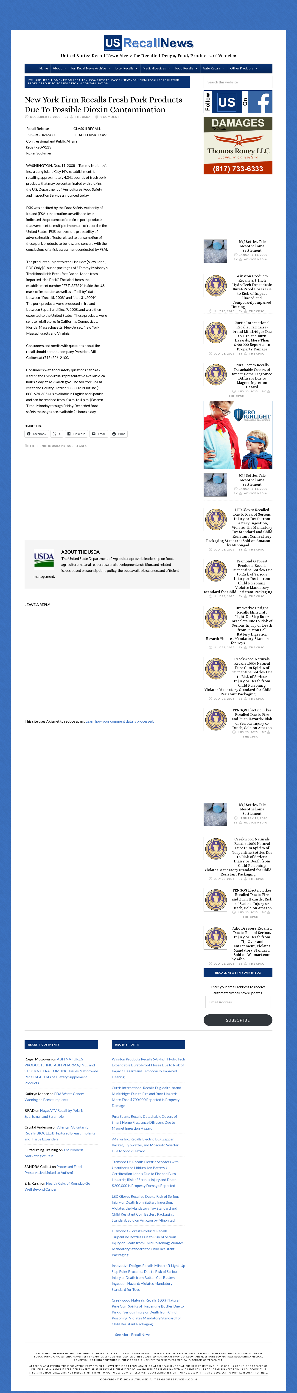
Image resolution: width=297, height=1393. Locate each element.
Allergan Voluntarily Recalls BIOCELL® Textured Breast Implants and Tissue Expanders (60, 1133)
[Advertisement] (148, 15)
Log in (191, 1379)
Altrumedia (141, 1379)
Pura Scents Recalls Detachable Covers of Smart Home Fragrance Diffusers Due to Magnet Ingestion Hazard (252, 376)
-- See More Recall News (131, 1334)
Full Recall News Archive (88, 68)
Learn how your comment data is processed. (120, 721)
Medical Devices (154, 68)
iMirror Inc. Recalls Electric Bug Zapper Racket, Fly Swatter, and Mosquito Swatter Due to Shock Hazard (145, 1145)
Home (43, 68)
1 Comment (110, 116)
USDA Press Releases (69, 446)
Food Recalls (184, 68)
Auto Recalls (212, 68)
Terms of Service (169, 1379)
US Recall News (148, 43)
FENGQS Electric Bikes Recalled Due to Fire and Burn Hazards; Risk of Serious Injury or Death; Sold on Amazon (252, 719)
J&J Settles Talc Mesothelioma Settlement (252, 246)
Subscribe (238, 1020)
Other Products (241, 68)
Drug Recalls (124, 68)
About (57, 68)
